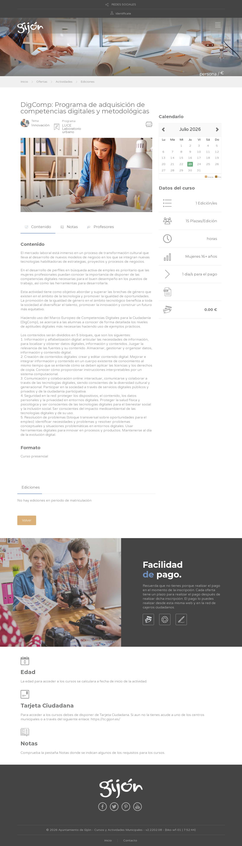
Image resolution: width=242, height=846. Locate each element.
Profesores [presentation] (100, 227)
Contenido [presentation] (38, 227)
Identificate (123, 13)
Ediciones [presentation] (31, 487)
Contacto (130, 840)
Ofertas (41, 82)
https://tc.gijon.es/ (105, 719)
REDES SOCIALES (124, 4)
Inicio (24, 82)
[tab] (38, 227)
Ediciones (88, 82)
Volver (26, 520)
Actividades (64, 82)
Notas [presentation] (69, 227)
